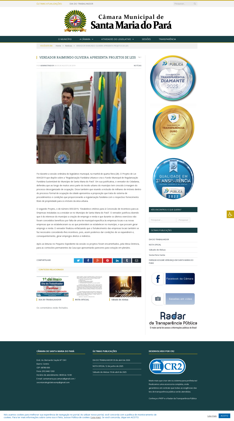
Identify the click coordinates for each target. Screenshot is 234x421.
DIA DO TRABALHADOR (81, 3)
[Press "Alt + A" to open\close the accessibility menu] (230, 214)
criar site (167, 380)
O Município (65, 39)
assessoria (169, 384)
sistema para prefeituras (185, 380)
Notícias (137, 65)
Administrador (47, 65)
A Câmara (85, 39)
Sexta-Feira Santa (157, 255)
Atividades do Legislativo (116, 39)
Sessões (146, 39)
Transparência (167, 39)
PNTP (161, 398)
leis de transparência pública (162, 391)
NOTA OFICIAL (82, 299)
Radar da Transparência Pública (182, 398)
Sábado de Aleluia (119, 299)
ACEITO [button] (224, 415)
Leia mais (95, 417)
